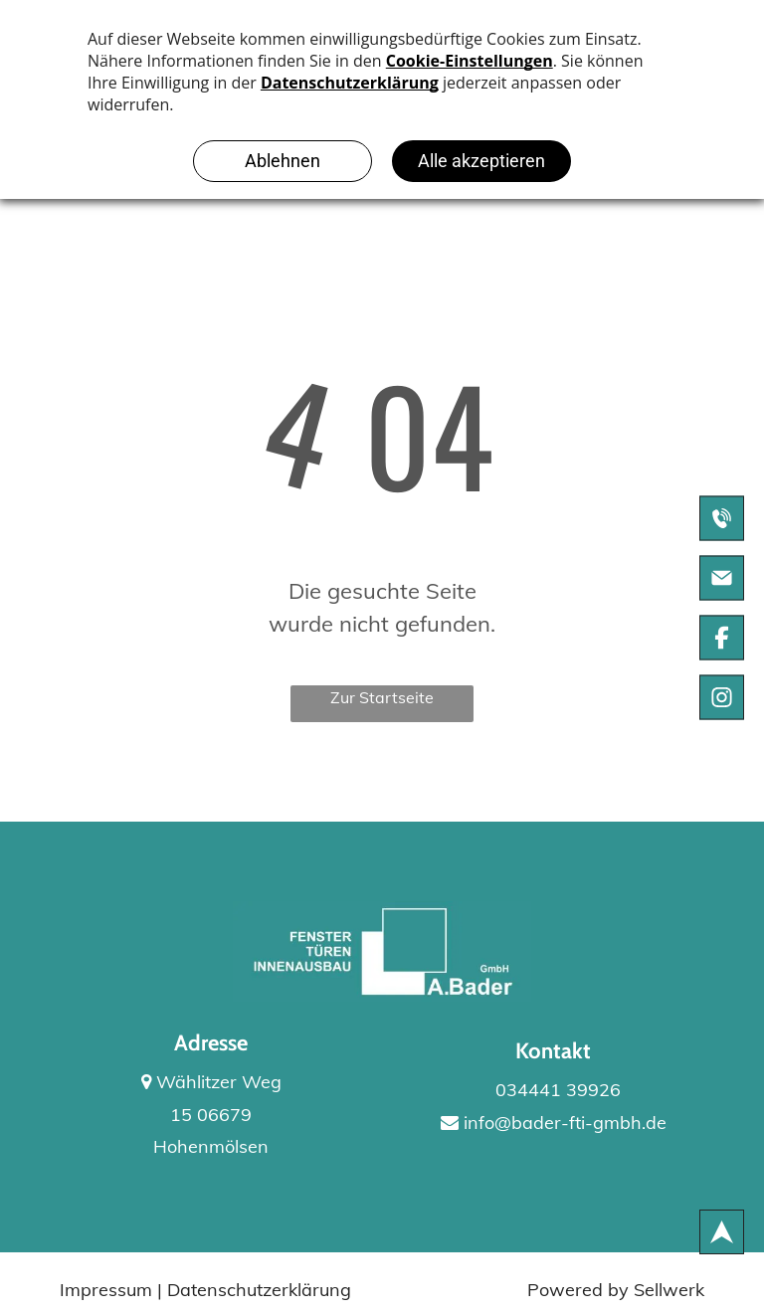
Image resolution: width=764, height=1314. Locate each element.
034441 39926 (553, 1089)
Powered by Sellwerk (615, 1289)
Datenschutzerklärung (259, 1289)
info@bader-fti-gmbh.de (554, 1122)
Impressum (106, 1289)
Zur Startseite (382, 697)
